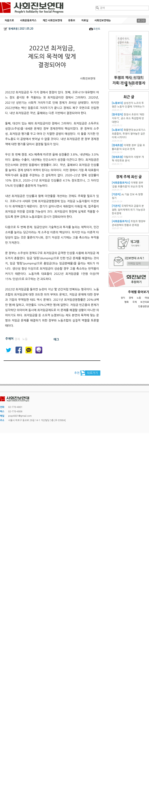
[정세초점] (117, 145)
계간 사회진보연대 (52, 20)
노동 (139, 298)
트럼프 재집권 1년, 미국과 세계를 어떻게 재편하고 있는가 (129, 83)
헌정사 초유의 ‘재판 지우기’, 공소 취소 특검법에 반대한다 (128, 118)
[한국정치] (117, 114)
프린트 (96, 29)
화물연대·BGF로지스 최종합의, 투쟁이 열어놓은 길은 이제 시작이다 (129, 134)
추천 (76, 372)
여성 (147, 298)
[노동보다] (117, 103)
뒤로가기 (92, 372)
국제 (134, 302)
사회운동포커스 (28, 20)
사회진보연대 (31, 7)
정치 (123, 298)
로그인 (141, 20)
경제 (131, 298)
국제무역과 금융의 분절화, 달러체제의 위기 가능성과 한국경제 (128, 210)
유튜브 (71, 20)
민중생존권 (143, 306)
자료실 (84, 20)
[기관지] (116, 194)
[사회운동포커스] (121, 182)
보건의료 (144, 302)
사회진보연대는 (102, 20)
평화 (126, 302)
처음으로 (9, 20)
